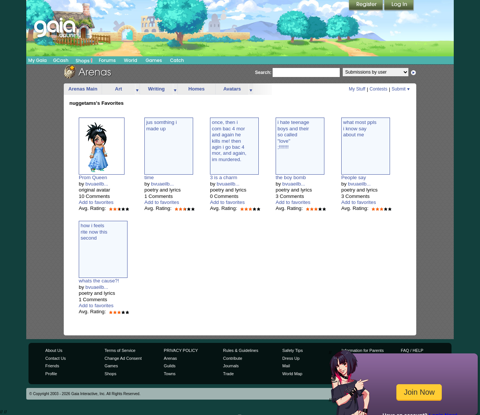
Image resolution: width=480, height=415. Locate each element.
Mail (286, 366)
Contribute (232, 358)
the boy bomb (291, 177)
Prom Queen (93, 177)
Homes (196, 89)
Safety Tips (292, 350)
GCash (61, 60)
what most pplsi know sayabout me (359, 128)
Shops (84, 60)
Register (366, 5)
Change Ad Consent (123, 358)
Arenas (170, 358)
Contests (378, 89)
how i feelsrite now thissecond (94, 232)
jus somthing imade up (161, 125)
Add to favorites (96, 202)
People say (353, 177)
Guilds (170, 366)
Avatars (232, 89)
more (137, 89)
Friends (52, 366)
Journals (231, 366)
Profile (51, 373)
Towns (170, 373)
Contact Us (55, 358)
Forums (107, 60)
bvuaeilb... (97, 184)
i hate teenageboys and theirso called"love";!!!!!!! (293, 134)
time (149, 177)
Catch (177, 60)
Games (154, 60)
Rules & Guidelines (240, 350)
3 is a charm (223, 177)
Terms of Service (120, 350)
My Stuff (357, 89)
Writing (156, 89)
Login (399, 5)
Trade (228, 373)
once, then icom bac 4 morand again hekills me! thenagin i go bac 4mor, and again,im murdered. (229, 140)
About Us (53, 350)
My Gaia (37, 60)
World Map (292, 373)
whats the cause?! (99, 281)
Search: (263, 72)
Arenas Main (82, 89)
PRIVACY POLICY (181, 350)
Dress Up (291, 358)
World (130, 60)
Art (118, 89)
